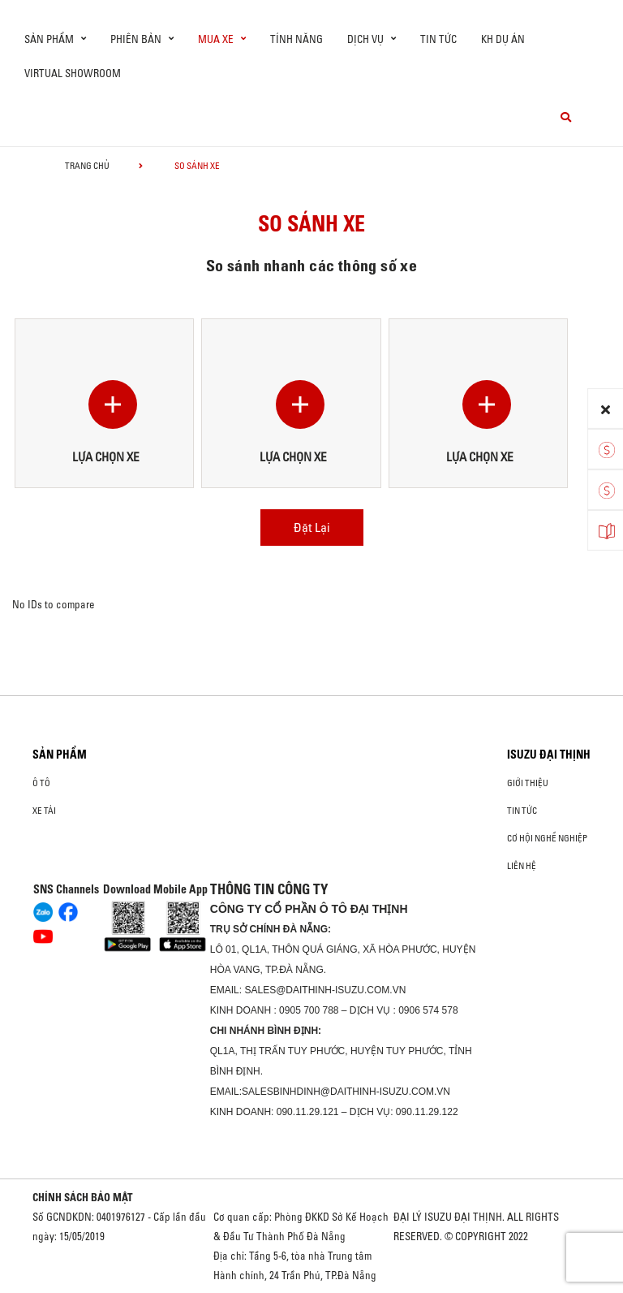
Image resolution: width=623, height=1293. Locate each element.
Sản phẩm (59, 754)
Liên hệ (521, 865)
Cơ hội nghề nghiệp (547, 838)
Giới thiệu (527, 783)
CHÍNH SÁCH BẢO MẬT (82, 1197)
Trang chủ (87, 165)
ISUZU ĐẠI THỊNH (549, 754)
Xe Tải (44, 810)
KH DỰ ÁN (503, 38)
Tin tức (438, 38)
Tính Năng (296, 38)
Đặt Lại (312, 527)
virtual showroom (72, 73)
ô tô (41, 783)
